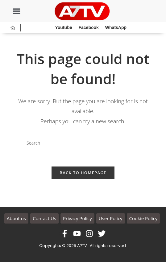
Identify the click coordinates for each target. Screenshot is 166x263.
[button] (16, 11)
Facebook (88, 27)
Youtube (63, 27)
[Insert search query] (83, 143)
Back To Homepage (83, 174)
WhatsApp (116, 27)
